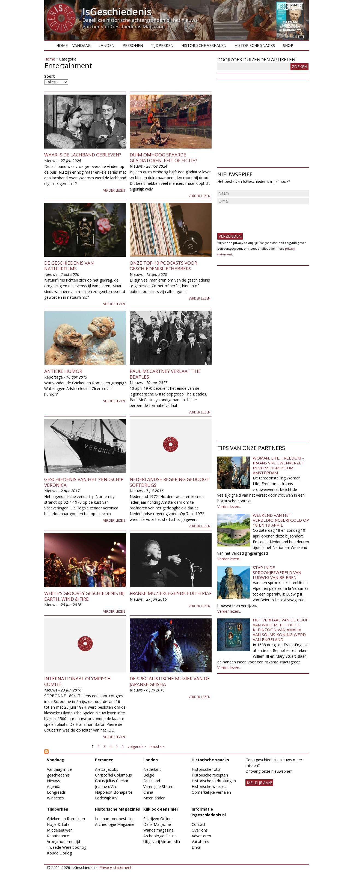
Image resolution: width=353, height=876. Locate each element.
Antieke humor (63, 371)
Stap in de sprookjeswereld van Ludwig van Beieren (277, 572)
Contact (199, 824)
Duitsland (151, 780)
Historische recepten (210, 775)
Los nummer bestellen (115, 818)
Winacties (55, 798)
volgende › (136, 746)
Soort (49, 76)
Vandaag (81, 45)
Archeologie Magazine (114, 824)
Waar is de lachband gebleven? (82, 155)
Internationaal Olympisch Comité (77, 681)
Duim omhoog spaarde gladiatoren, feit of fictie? (163, 157)
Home (62, 45)
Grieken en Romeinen (66, 818)
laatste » (157, 746)
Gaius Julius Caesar (111, 780)
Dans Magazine (157, 824)
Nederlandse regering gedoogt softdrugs (169, 482)
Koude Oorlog (59, 853)
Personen (133, 45)
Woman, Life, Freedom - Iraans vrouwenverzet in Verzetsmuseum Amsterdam (278, 465)
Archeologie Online (160, 835)
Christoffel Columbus (113, 775)
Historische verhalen (203, 45)
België (148, 775)
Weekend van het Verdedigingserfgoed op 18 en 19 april (281, 520)
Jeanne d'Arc (106, 786)
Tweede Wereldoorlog (66, 847)
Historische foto (206, 769)
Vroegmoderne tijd (63, 841)
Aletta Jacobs (106, 769)
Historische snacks (255, 45)
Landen (106, 45)
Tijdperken (162, 45)
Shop (288, 45)
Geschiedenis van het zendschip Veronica (83, 482)
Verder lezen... (229, 506)
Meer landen (154, 798)
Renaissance (58, 835)
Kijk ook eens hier (160, 809)
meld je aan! (259, 782)
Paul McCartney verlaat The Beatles (165, 374)
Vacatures (200, 841)
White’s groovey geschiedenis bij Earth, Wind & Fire (84, 596)
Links (196, 847)
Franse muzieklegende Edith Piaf (171, 593)
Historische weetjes (209, 786)
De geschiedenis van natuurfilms (69, 265)
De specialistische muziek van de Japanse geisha (170, 681)
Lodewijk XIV (106, 798)
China (148, 792)
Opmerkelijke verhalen (211, 792)
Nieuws (53, 780)
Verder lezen (114, 190)
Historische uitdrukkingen (214, 780)
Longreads (56, 792)
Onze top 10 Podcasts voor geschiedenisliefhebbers (163, 265)
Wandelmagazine (158, 830)
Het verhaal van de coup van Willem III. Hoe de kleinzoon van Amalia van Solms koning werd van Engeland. (280, 629)
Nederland (152, 769)
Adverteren (201, 835)
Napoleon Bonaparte (113, 792)
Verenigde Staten (158, 786)
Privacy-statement (115, 867)
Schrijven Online (157, 818)
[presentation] (258, 216)
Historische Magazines (117, 809)
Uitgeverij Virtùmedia (161, 841)
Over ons (200, 830)
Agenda (53, 786)
